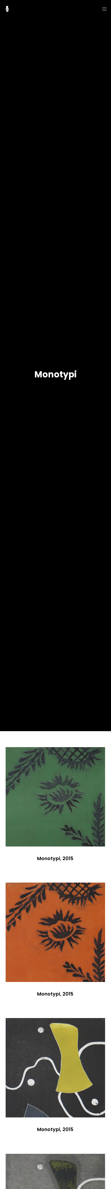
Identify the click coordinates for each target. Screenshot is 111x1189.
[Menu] (102, 9)
